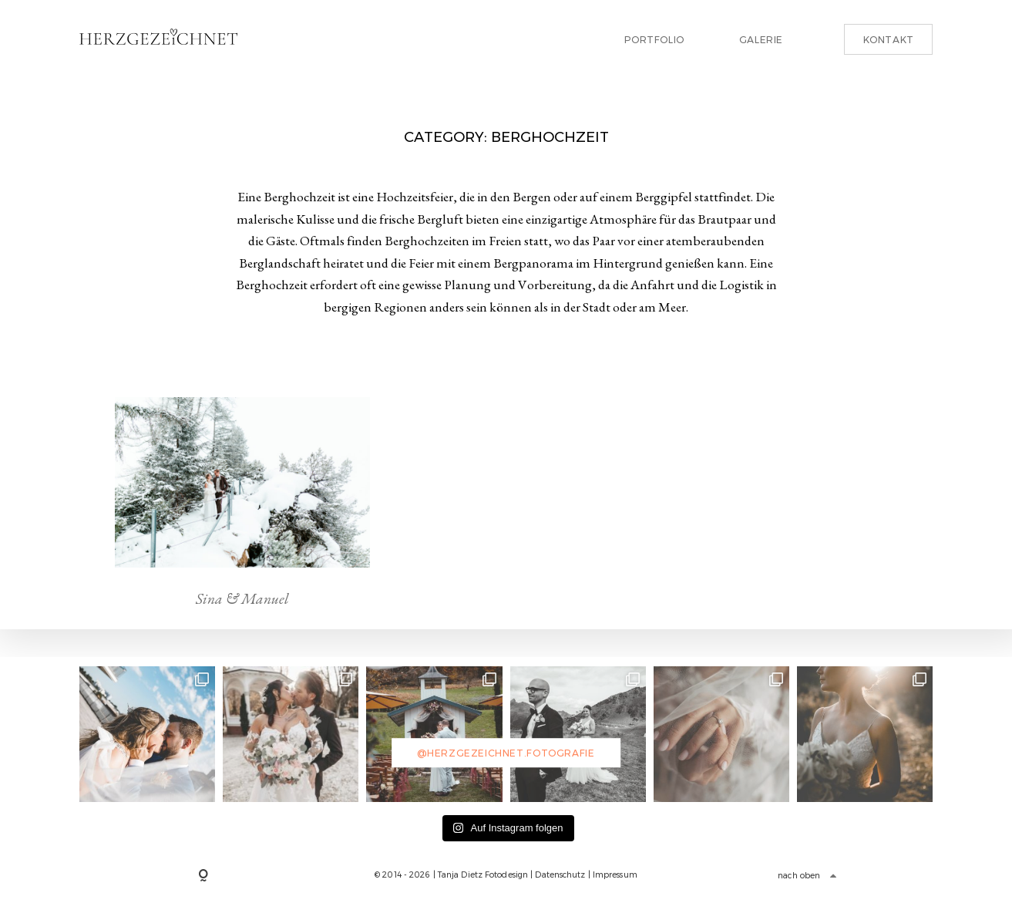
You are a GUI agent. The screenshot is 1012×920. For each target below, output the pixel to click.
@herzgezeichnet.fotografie (505, 753)
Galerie (761, 39)
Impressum (615, 875)
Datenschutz (560, 875)
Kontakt (888, 39)
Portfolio (654, 39)
